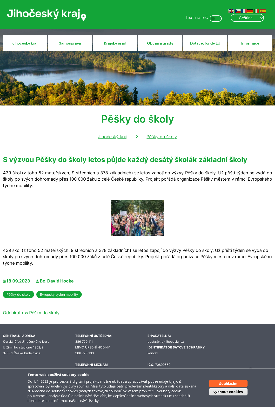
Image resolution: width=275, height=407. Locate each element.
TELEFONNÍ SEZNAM (91, 365)
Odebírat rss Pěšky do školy (31, 312)
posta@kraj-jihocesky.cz (166, 341)
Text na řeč (196, 17)
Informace (250, 43)
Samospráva (70, 43)
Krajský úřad (115, 43)
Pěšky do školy (162, 136)
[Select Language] (247, 18)
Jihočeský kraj (25, 43)
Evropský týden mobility (59, 294)
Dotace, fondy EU (205, 43)
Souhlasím (228, 383)
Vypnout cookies (228, 391)
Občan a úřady (160, 43)
